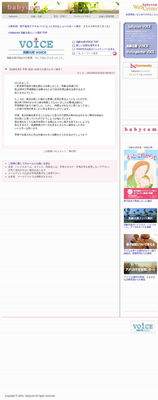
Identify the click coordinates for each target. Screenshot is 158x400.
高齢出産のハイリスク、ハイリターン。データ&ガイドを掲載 (140, 224)
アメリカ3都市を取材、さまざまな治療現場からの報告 (140, 277)
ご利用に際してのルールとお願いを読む (29, 163)
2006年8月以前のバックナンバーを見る (95, 49)
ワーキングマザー (83, 16)
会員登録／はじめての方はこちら (142, 14)
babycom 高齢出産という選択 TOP (28, 32)
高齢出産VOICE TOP (87, 41)
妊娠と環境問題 (106, 16)
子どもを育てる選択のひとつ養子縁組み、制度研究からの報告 (140, 250)
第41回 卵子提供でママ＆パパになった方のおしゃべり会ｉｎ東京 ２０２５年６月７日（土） (60, 26)
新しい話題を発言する (87, 45)
